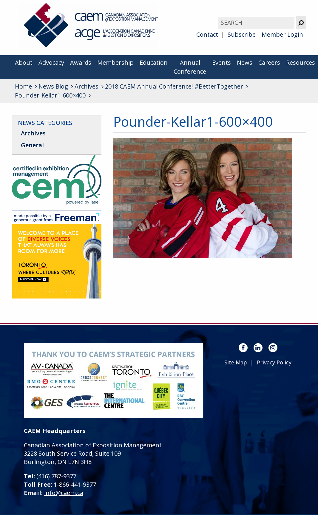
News (244, 62)
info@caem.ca (63, 493)
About (24, 62)
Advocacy (51, 62)
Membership (115, 62)
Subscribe (242, 35)
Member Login (282, 35)
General (32, 145)
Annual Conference (190, 66)
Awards (80, 62)
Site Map (235, 362)
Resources (300, 62)
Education (154, 62)
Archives (33, 133)
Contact (207, 35)
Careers (269, 62)
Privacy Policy (274, 362)
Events (221, 62)
